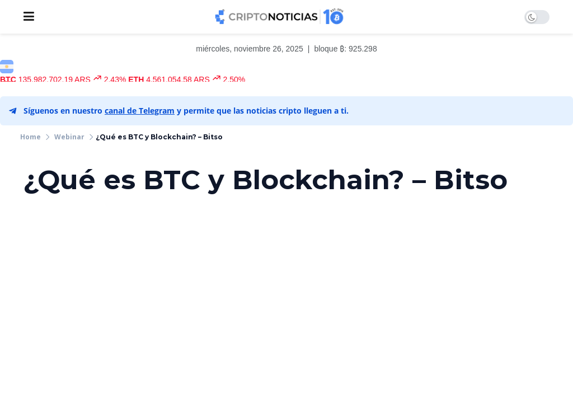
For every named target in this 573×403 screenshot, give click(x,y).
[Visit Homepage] (279, 17)
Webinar (69, 137)
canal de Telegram (140, 110)
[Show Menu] (29, 17)
